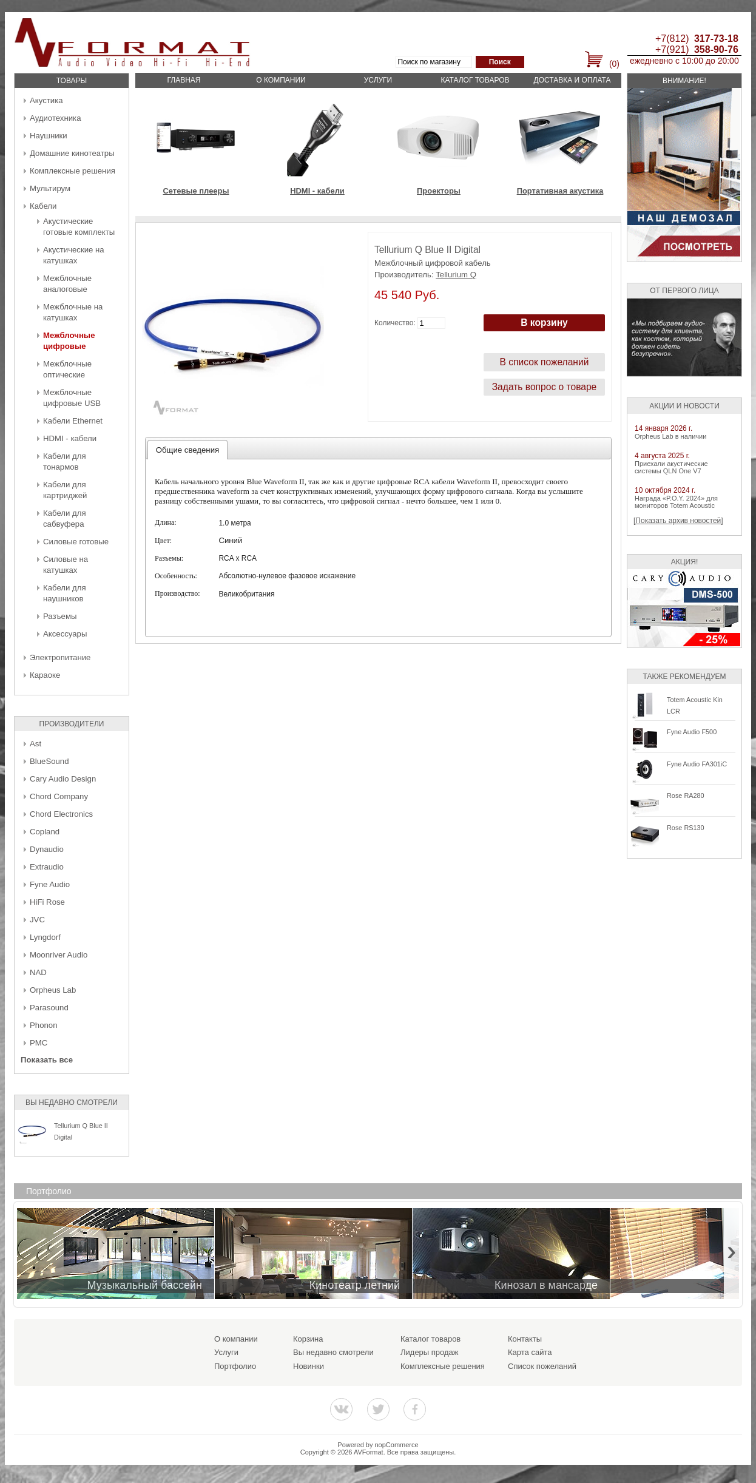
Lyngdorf (45, 937)
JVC (37, 919)
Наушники (48, 135)
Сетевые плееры (196, 190)
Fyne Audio (50, 884)
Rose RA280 (685, 795)
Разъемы (59, 616)
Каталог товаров (474, 80)
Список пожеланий (542, 1366)
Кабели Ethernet (73, 420)
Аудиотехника (55, 118)
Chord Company (59, 796)
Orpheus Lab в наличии (670, 436)
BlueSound (49, 761)
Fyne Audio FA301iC (697, 764)
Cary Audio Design (63, 778)
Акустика (46, 100)
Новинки (308, 1366)
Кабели (43, 206)
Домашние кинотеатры (72, 153)
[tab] (187, 449)
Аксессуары (65, 633)
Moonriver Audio (58, 954)
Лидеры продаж (429, 1352)
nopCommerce (397, 1444)
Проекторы (439, 190)
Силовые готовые (76, 541)
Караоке (45, 675)
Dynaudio (47, 849)
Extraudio (47, 866)
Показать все (47, 1059)
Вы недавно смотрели (333, 1352)
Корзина (308, 1338)
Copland (44, 831)
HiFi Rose (47, 902)
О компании (280, 80)
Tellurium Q (456, 274)
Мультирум (50, 188)
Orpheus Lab (53, 990)
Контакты (525, 1338)
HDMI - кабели (69, 438)
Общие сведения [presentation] (187, 449)
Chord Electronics (61, 814)
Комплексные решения (72, 170)
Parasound (49, 1007)
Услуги (378, 80)
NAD (38, 972)
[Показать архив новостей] (678, 520)
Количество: (395, 323)
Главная (183, 80)
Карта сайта (530, 1352)
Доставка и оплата (572, 80)
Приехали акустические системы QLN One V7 (671, 467)
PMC (38, 1042)
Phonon (43, 1025)
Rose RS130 (685, 827)
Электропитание (60, 657)
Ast (35, 743)
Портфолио (235, 1366)
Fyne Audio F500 (692, 731)
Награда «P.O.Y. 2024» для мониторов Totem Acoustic (676, 502)
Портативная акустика (560, 190)
